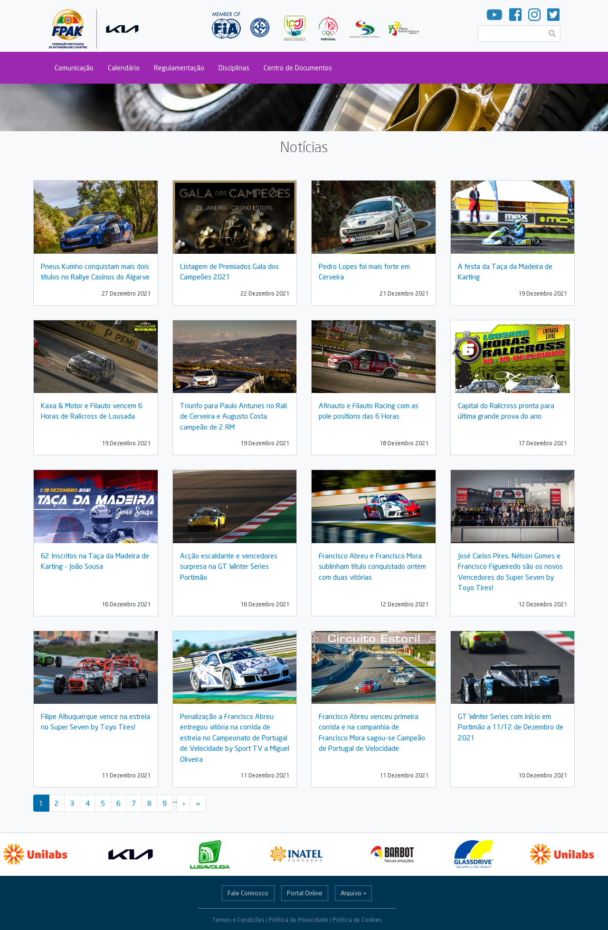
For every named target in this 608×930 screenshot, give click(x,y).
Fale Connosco (248, 893)
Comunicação (74, 68)
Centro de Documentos (298, 68)
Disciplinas (233, 68)
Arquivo (351, 893)
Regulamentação (179, 68)
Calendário (124, 68)
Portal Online (305, 893)
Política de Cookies (357, 919)
